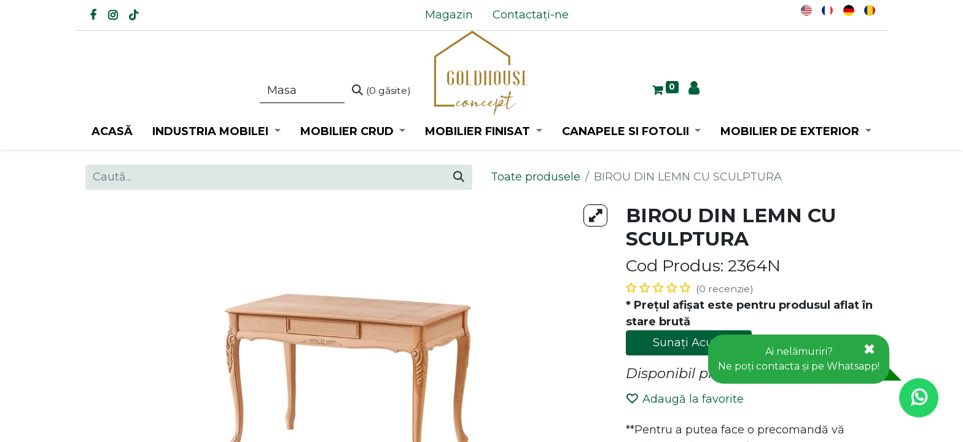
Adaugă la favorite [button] (685, 399)
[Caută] (381, 91)
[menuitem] (449, 15)
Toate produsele (535, 177)
